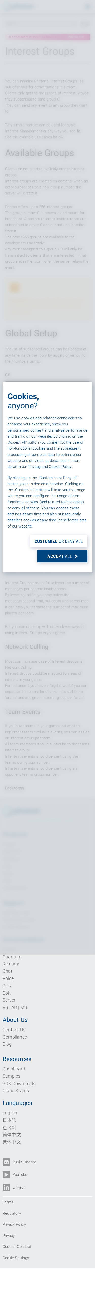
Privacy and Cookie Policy (49, 642)
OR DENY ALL (59, 716)
